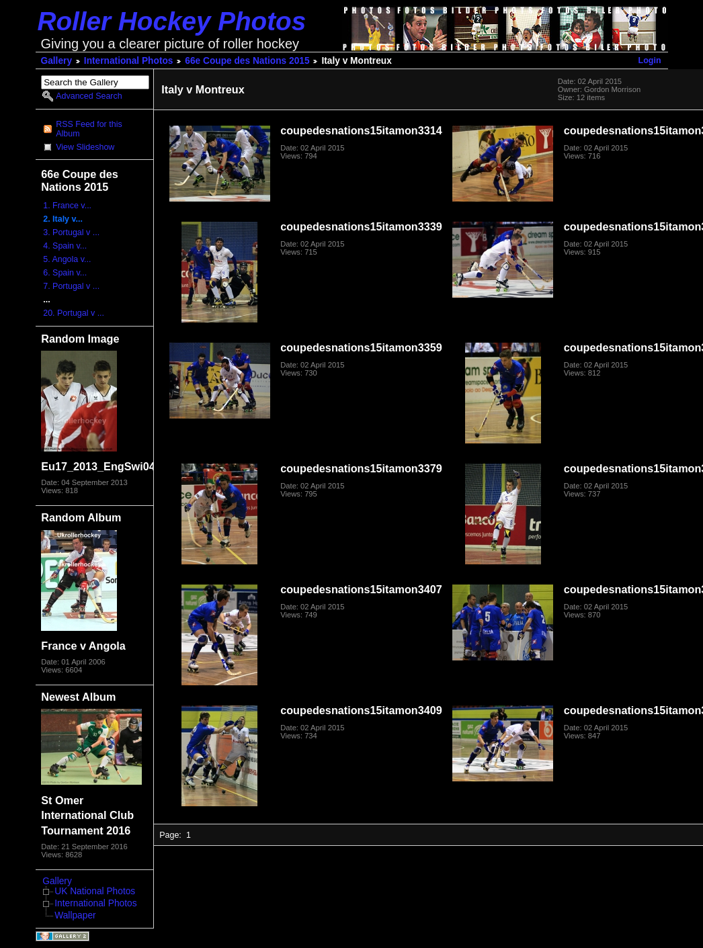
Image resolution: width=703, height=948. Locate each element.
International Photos (128, 61)
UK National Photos (94, 891)
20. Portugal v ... (73, 313)
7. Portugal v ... (71, 286)
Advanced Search (89, 96)
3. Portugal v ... (71, 232)
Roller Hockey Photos (172, 21)
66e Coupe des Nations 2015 (247, 61)
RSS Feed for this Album (89, 129)
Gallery (57, 61)
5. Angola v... (67, 259)
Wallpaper (74, 915)
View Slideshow (85, 147)
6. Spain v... (65, 272)
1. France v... (67, 205)
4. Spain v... (65, 246)
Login (649, 60)
